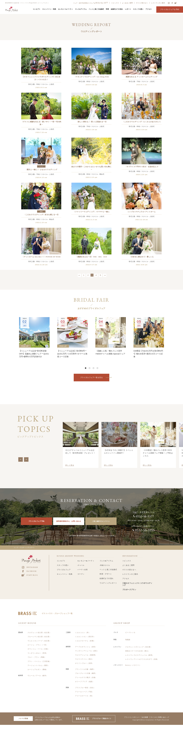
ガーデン (82, 570)
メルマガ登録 (23, 715)
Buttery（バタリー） (133, 662)
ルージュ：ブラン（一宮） (38, 641)
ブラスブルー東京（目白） (85, 684)
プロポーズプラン (129, 586)
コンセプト (36, 9)
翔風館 (127, 636)
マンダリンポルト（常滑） (38, 649)
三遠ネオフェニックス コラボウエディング (137, 581)
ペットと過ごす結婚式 (96, 9)
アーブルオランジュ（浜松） (86, 643)
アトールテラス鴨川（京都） (86, 674)
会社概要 (142, 714)
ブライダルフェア (64, 566)
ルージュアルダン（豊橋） (38, 666)
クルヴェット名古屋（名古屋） (39, 629)
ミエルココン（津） (82, 629)
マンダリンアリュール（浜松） (87, 647)
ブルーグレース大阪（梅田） (86, 670)
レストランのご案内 (158, 3)
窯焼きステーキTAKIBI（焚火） (137, 647)
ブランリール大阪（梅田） (85, 666)
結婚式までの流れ (117, 9)
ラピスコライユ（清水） (84, 655)
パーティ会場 (83, 566)
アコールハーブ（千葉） (84, 688)
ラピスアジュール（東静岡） (86, 651)
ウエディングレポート (108, 579)
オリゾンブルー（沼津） (84, 660)
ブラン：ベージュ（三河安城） (39, 658)
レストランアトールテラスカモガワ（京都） (142, 656)
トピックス (115, 3)
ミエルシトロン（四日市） (85, 633)
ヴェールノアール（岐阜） (38, 672)
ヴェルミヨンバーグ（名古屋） (39, 637)
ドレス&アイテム (81, 9)
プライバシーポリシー (127, 714)
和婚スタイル (106, 561)
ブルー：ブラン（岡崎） (37, 654)
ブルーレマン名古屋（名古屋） (39, 633)
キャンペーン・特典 (49, 9)
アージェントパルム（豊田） (38, 662)
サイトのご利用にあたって (159, 714)
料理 (107, 9)
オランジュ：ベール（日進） (38, 645)
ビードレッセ (130, 629)
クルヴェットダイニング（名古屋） (138, 643)
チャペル (82, 561)
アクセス (149, 9)
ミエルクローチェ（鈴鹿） (85, 637)
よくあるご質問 (127, 3)
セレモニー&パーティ (65, 9)
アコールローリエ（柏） (84, 692)
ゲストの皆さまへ (142, 3)
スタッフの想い (138, 9)
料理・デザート (106, 570)
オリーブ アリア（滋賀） (84, 678)
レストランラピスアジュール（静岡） (139, 651)
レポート (128, 9)
